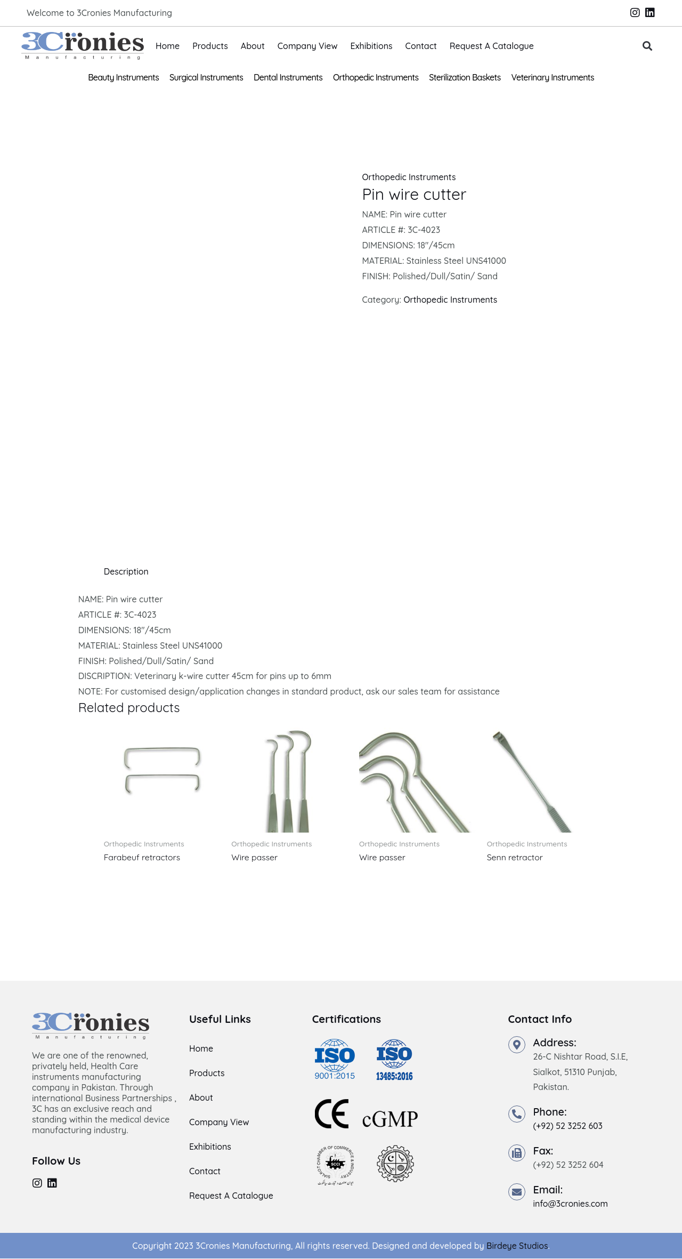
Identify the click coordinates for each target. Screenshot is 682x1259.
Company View (308, 46)
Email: (548, 1189)
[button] (647, 46)
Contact (421, 46)
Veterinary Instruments (553, 77)
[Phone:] (516, 1114)
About (253, 46)
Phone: (550, 1112)
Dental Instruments (288, 77)
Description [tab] (126, 571)
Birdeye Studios (517, 1245)
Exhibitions (372, 46)
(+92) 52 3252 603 (568, 1126)
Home (168, 46)
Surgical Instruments (206, 77)
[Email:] (516, 1191)
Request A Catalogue (492, 46)
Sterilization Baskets (464, 77)
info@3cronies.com (571, 1203)
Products (210, 46)
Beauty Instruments (123, 77)
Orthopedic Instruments (375, 77)
